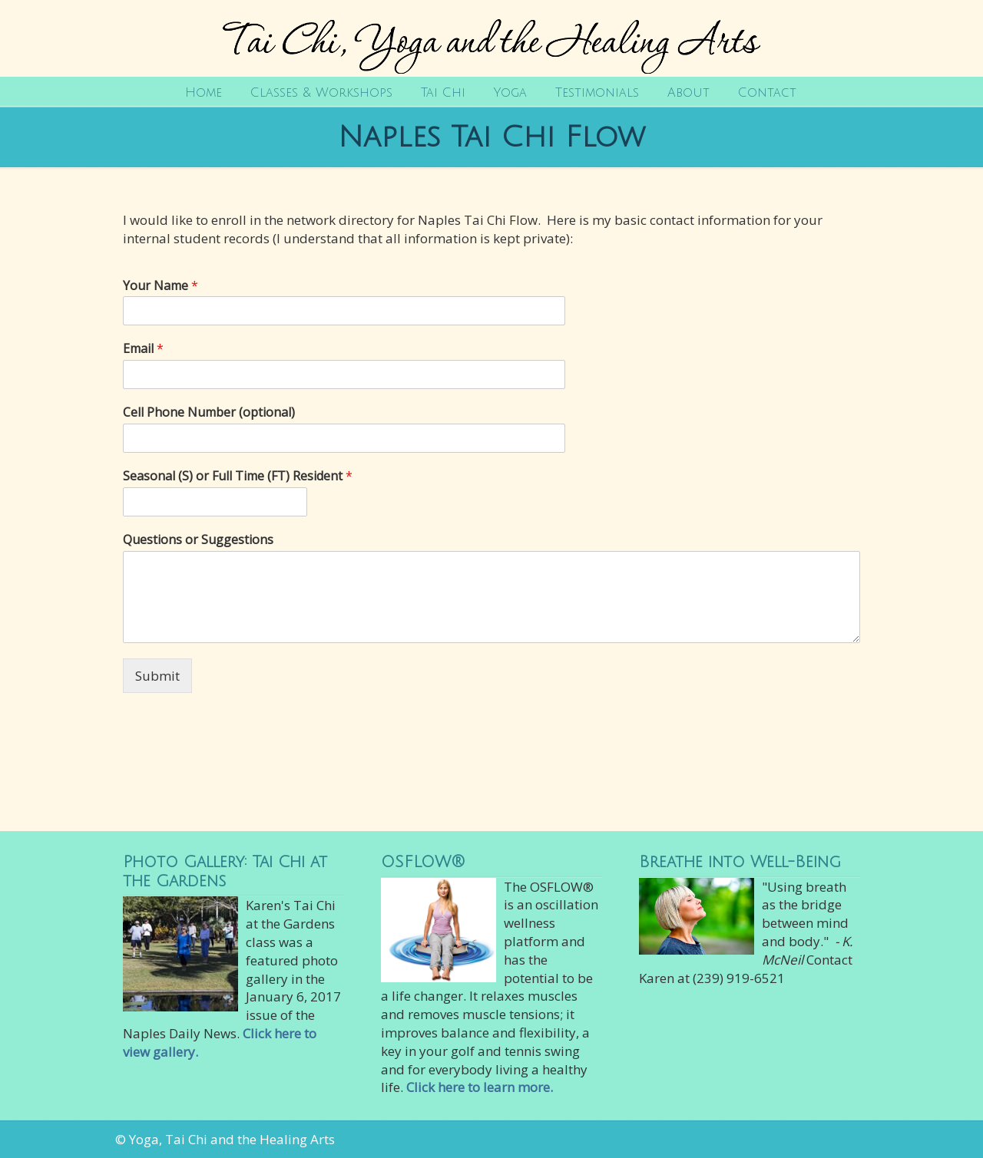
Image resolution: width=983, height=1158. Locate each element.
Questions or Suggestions (198, 540)
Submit (157, 676)
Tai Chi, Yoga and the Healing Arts (491, 39)
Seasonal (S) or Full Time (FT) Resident (237, 476)
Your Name (160, 286)
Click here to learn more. (479, 1087)
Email (143, 349)
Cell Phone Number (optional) (209, 412)
